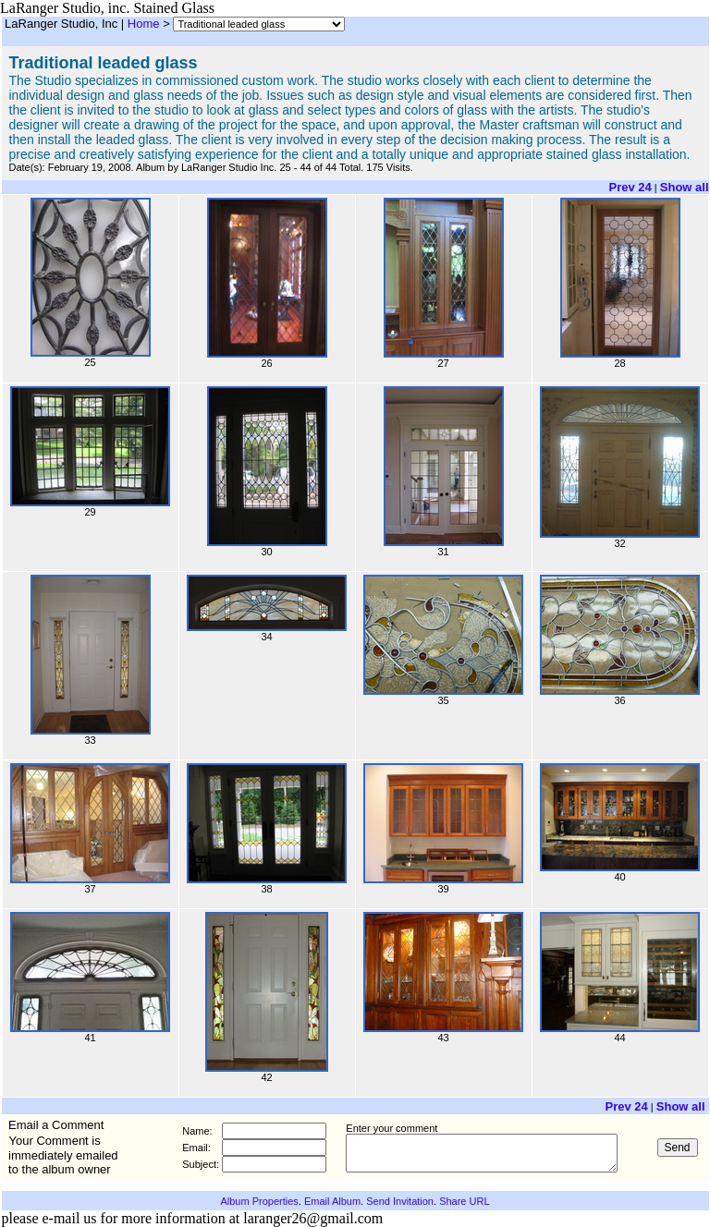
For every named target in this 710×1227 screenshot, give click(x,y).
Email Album (332, 1201)
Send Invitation (400, 1201)
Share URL (464, 1201)
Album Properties (259, 1201)
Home (144, 23)
